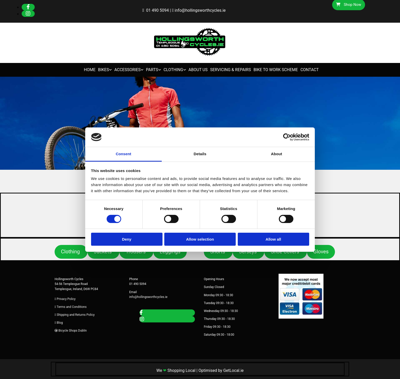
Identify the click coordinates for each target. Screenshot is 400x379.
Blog (60, 322)
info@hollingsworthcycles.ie (200, 10)
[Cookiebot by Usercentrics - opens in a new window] (287, 137)
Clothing (173, 69)
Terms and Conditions (71, 307)
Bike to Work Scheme (276, 69)
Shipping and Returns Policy (76, 315)
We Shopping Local (175, 370)
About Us (198, 69)
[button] (71, 252)
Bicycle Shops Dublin (72, 330)
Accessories (127, 69)
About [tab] (276, 154)
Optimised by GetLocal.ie (221, 370)
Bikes (103, 69)
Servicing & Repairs (230, 69)
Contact (310, 69)
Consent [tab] (123, 154)
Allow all (273, 239)
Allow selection (200, 239)
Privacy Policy (66, 299)
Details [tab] (200, 154)
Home (89, 69)
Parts (152, 69)
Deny (126, 239)
